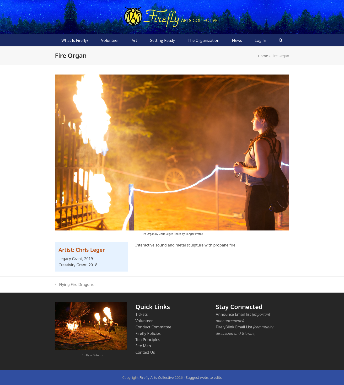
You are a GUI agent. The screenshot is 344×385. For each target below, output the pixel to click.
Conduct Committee (153, 327)
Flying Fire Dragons (74, 285)
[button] (281, 40)
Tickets (141, 314)
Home (263, 55)
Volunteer (144, 320)
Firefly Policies (148, 333)
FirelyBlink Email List (234, 327)
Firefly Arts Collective (157, 377)
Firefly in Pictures (91, 355)
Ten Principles (147, 339)
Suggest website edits (204, 377)
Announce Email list (233, 314)
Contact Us (145, 352)
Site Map (143, 345)
